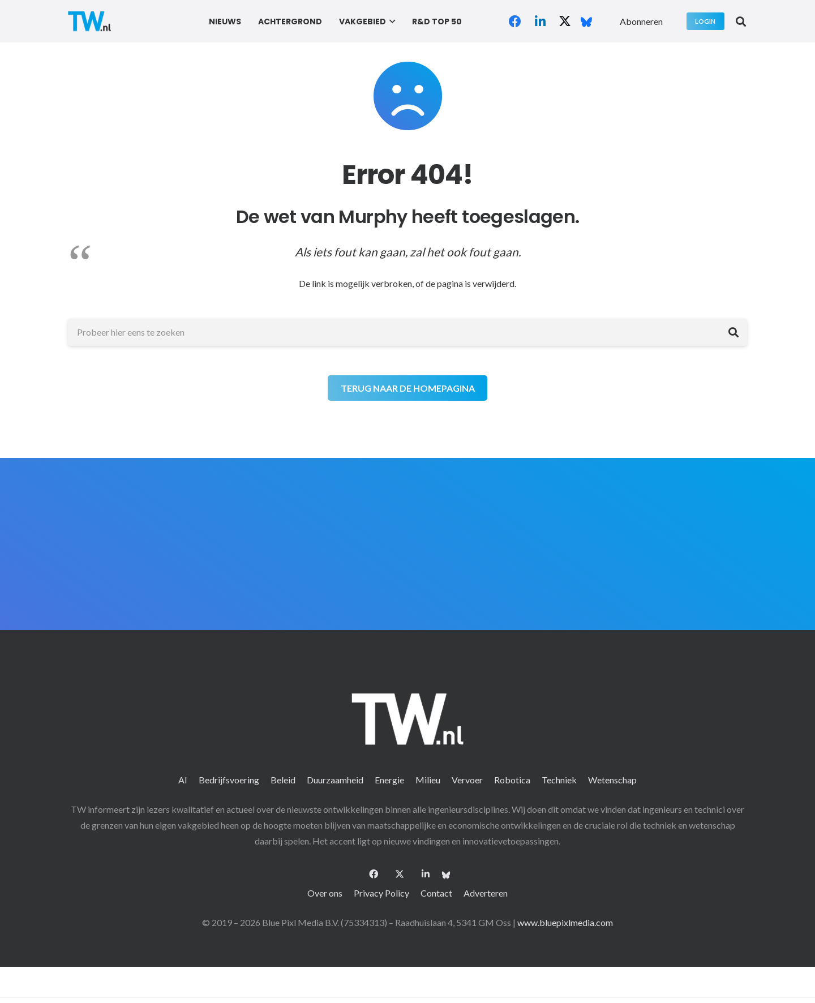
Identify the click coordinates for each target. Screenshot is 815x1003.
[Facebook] (515, 21)
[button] (391, 21)
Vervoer (467, 779)
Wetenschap (612, 779)
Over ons (324, 893)
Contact (436, 893)
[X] (564, 21)
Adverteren (486, 893)
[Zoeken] (733, 332)
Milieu (427, 779)
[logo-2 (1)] (89, 21)
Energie (389, 779)
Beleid (283, 779)
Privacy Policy (381, 893)
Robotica (512, 779)
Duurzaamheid (335, 779)
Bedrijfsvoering (229, 779)
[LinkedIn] (539, 21)
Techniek (559, 779)
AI (182, 779)
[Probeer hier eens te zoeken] (407, 332)
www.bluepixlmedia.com (565, 922)
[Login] (705, 21)
